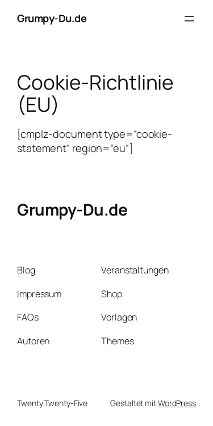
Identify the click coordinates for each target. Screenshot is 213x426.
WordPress (177, 403)
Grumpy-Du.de (51, 18)
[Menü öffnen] (189, 19)
